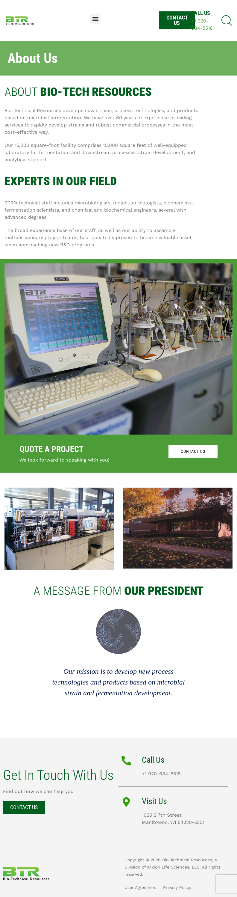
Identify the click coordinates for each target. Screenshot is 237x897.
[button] (95, 19)
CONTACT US (193, 451)
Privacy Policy (177, 887)
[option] (118, 669)
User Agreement (140, 887)
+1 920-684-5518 (161, 774)
